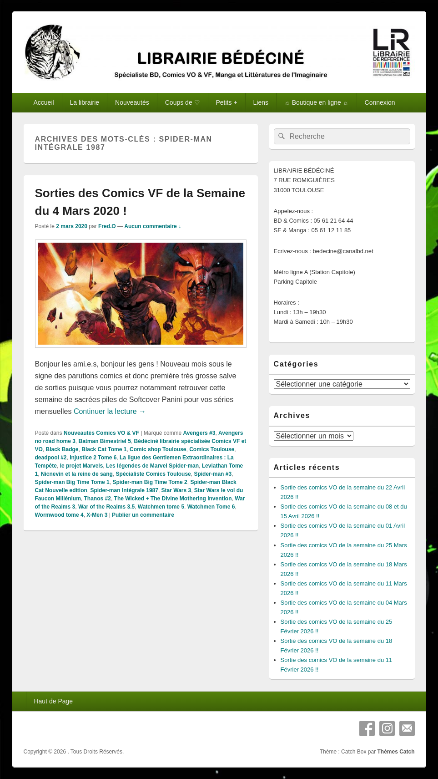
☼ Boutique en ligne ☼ (316, 102)
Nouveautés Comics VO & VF (101, 433)
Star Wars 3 (176, 490)
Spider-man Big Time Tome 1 (72, 482)
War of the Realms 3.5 (106, 507)
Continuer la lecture (110, 411)
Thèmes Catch (395, 751)
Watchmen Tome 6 (211, 507)
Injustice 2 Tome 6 (93, 457)
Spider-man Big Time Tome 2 (149, 482)
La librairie (85, 102)
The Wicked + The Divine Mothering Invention (173, 498)
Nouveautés (132, 102)
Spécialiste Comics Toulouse (153, 474)
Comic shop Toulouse (158, 449)
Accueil (43, 102)
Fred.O (107, 226)
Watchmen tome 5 (161, 507)
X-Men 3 (96, 515)
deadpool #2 (51, 457)
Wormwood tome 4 (59, 515)
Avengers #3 (199, 433)
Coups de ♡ (182, 102)
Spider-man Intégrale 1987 (124, 490)
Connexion (380, 102)
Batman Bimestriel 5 (105, 441)
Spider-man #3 (213, 474)
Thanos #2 (97, 498)
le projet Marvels (81, 466)
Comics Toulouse (211, 449)
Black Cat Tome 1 (103, 449)
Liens (260, 102)
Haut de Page (53, 701)
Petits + (226, 102)
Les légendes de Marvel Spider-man (152, 466)
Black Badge (62, 449)
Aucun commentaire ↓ (152, 226)
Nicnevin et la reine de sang (77, 474)
